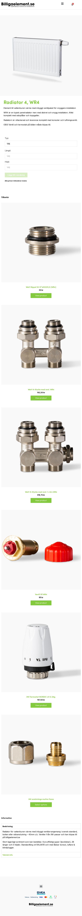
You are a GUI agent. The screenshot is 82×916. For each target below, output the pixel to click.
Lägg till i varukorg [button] (16, 175)
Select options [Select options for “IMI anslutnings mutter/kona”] (41, 804)
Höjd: (7, 162)
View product (41, 295)
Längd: (8, 151)
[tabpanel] (41, 840)
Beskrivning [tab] (8, 826)
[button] (62, 4)
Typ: (7, 138)
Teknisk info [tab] (8, 854)
